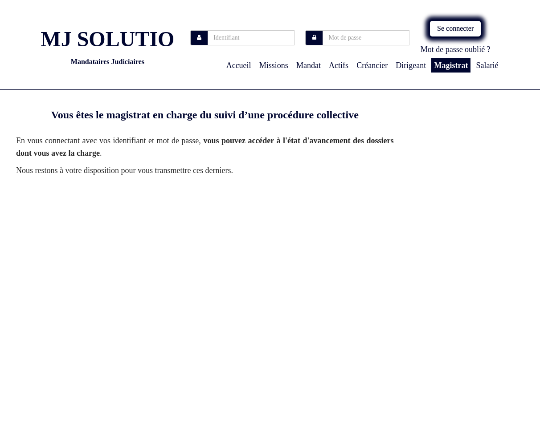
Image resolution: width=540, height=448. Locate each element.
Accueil (238, 65)
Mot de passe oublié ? (456, 49)
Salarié (487, 65)
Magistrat (451, 65)
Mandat (308, 65)
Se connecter (455, 28)
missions (273, 65)
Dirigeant (411, 65)
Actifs (338, 65)
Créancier (372, 65)
